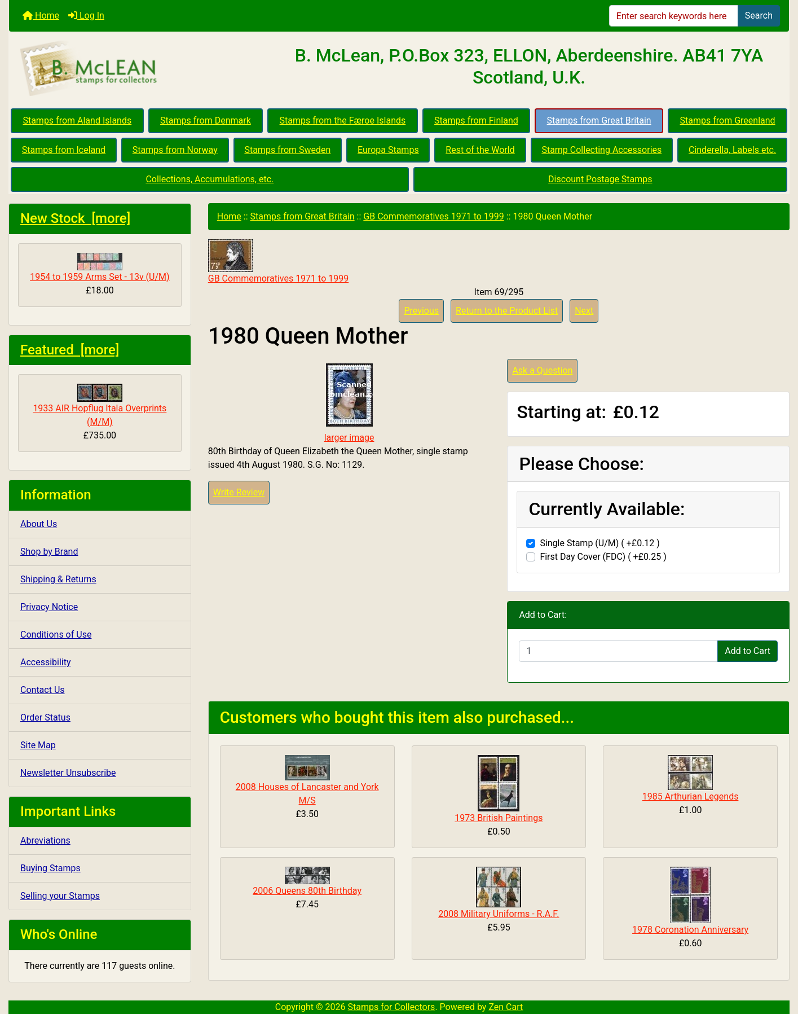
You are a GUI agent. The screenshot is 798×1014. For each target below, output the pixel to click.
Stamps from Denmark (205, 120)
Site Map (38, 745)
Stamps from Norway (175, 149)
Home (41, 15)
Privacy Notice (49, 607)
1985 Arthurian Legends (690, 796)
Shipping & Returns (58, 579)
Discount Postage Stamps (600, 179)
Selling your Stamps (60, 895)
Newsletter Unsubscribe (68, 772)
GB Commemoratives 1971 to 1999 (433, 216)
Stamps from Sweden (287, 149)
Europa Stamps (388, 149)
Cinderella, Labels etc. (732, 149)
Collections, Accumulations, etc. (210, 179)
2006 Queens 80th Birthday (307, 890)
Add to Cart (747, 651)
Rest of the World (480, 149)
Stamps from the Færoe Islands (343, 120)
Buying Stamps (50, 868)
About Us (38, 524)
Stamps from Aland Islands (77, 120)
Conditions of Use (55, 634)
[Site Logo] (139, 69)
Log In (86, 15)
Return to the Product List (507, 310)
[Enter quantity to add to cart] (618, 651)
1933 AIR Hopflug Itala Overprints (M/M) (99, 405)
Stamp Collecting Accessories (601, 149)
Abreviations (45, 840)
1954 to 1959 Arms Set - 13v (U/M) (99, 267)
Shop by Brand (49, 551)
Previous (421, 310)
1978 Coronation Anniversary (690, 929)
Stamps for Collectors (391, 1007)
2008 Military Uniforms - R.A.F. (498, 913)
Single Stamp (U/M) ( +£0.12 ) (600, 543)
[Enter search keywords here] (673, 16)
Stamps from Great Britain (599, 120)
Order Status (45, 717)
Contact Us (42, 689)
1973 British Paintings (499, 818)
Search (759, 15)
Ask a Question (542, 370)
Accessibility (45, 662)
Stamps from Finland (476, 120)
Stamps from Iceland (63, 149)
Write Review (238, 492)
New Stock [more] (75, 218)
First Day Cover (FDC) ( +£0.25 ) (603, 556)
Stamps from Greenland (727, 120)
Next (584, 310)
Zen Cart (505, 1007)
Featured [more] (69, 350)
